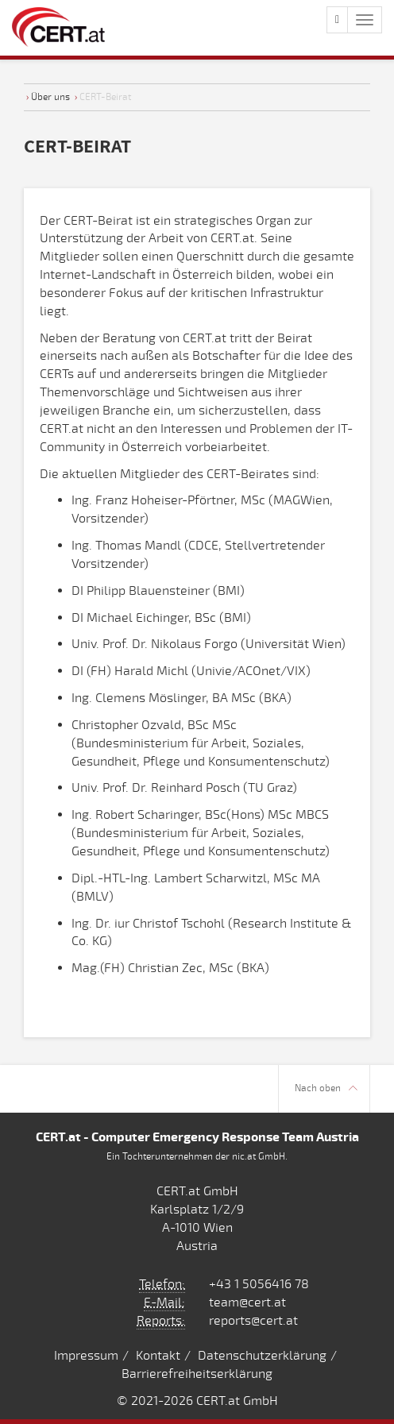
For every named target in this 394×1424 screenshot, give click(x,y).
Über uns (50, 96)
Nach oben (326, 1088)
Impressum (86, 1356)
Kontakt (158, 1356)
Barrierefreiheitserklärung (197, 1374)
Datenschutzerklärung (262, 1356)
